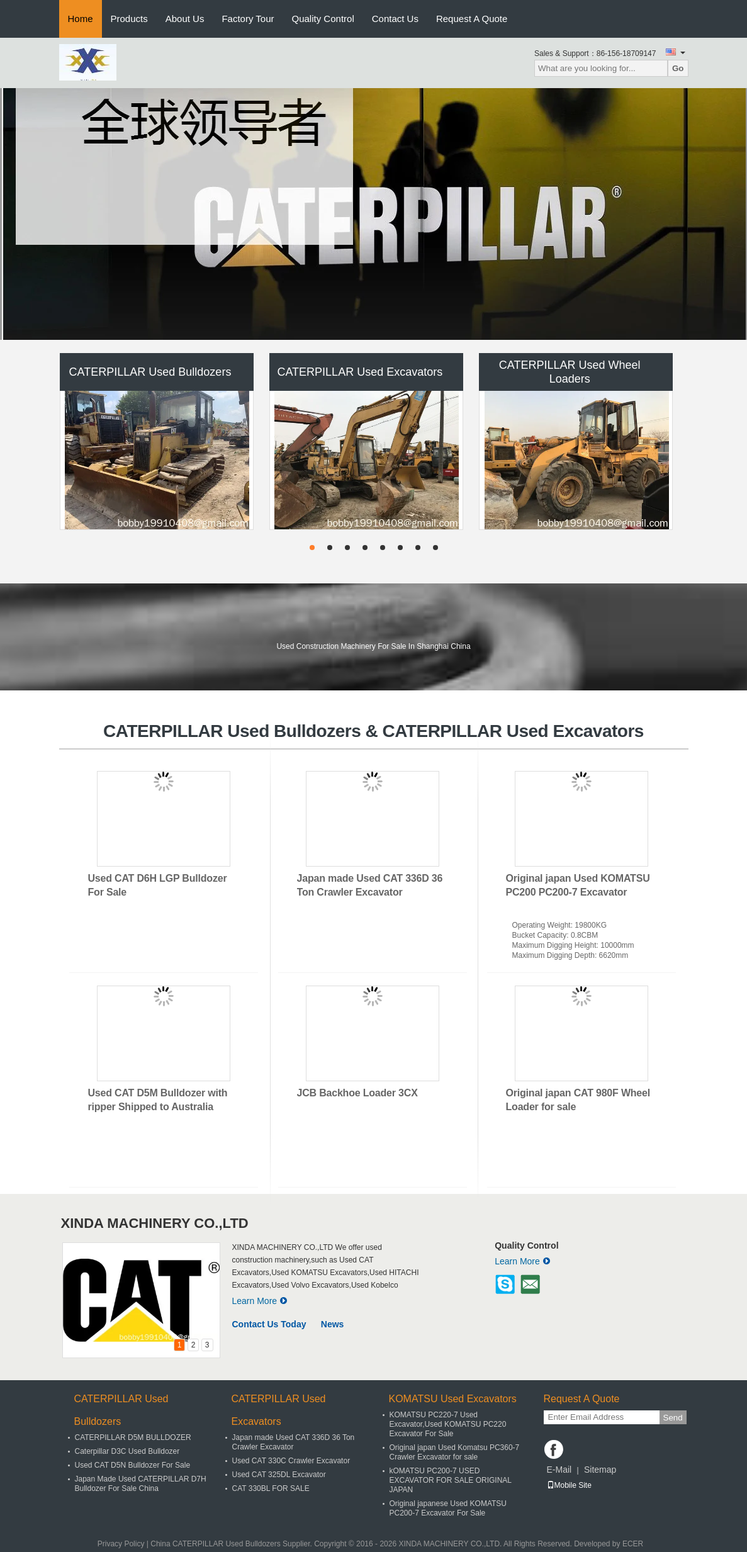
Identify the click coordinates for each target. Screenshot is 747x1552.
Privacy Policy (121, 1543)
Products (129, 18)
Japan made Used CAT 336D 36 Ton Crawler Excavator (293, 1442)
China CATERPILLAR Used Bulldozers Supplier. (232, 1543)
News (332, 1324)
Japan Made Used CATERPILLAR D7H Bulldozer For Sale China (140, 1484)
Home (80, 18)
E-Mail (559, 1470)
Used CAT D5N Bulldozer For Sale (133, 1465)
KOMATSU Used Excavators (453, 1398)
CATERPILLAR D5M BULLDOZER (133, 1437)
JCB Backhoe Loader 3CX (357, 1093)
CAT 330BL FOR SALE (271, 1488)
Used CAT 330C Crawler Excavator (291, 1460)
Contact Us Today (269, 1324)
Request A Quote (471, 18)
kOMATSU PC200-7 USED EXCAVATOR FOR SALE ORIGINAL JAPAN (451, 1480)
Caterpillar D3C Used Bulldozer (127, 1451)
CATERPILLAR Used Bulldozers (150, 372)
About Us (185, 18)
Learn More (260, 1301)
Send (673, 1417)
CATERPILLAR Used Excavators (359, 372)
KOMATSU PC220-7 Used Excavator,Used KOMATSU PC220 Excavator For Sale (448, 1424)
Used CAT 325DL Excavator (279, 1474)
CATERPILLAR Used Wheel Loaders (570, 372)
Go (678, 68)
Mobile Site (569, 1485)
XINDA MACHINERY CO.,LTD (155, 1223)
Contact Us (395, 18)
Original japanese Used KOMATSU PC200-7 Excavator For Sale (448, 1508)
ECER (632, 1543)
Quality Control (323, 18)
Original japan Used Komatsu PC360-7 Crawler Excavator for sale (455, 1452)
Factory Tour (248, 18)
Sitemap (600, 1470)
